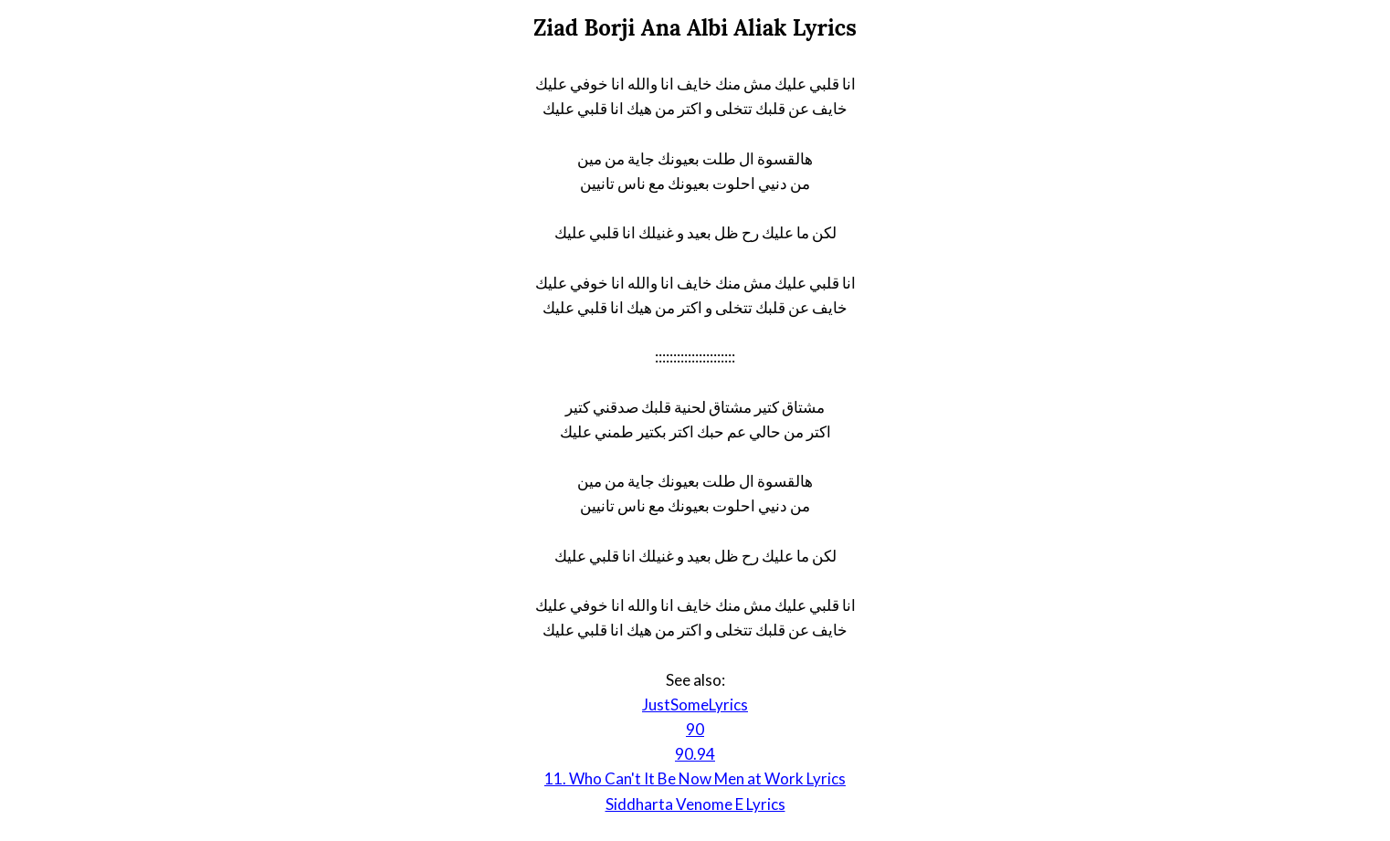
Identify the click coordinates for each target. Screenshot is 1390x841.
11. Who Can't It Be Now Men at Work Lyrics (695, 778)
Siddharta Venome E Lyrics (695, 804)
